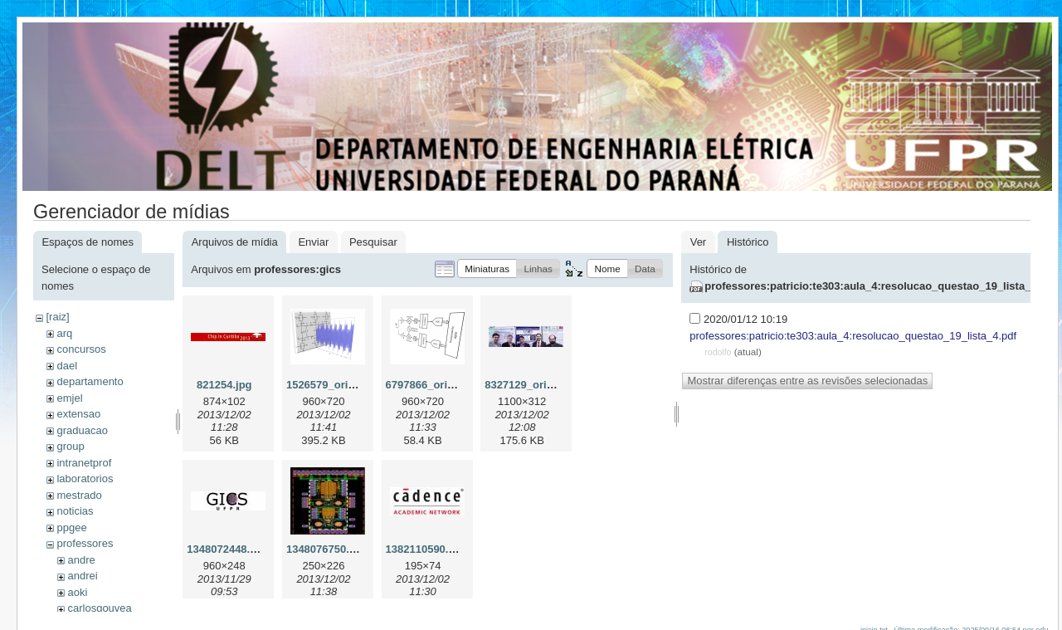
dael (66, 365)
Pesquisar (373, 242)
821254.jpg (224, 384)
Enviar (313, 242)
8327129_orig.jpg (528, 384)
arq (64, 333)
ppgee (71, 527)
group (70, 446)
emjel (69, 398)
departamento (89, 381)
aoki (77, 592)
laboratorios (84, 478)
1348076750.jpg (325, 549)
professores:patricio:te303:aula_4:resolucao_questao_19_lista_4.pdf (880, 286)
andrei (82, 575)
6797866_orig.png (431, 384)
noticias (74, 511)
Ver (698, 242)
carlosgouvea (99, 608)
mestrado (78, 495)
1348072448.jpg (226, 549)
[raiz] (57, 316)
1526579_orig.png (332, 384)
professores (84, 543)
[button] (487, 268)
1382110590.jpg (425, 549)
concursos (80, 349)
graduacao (81, 430)
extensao (78, 414)
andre (81, 560)
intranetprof (83, 463)
